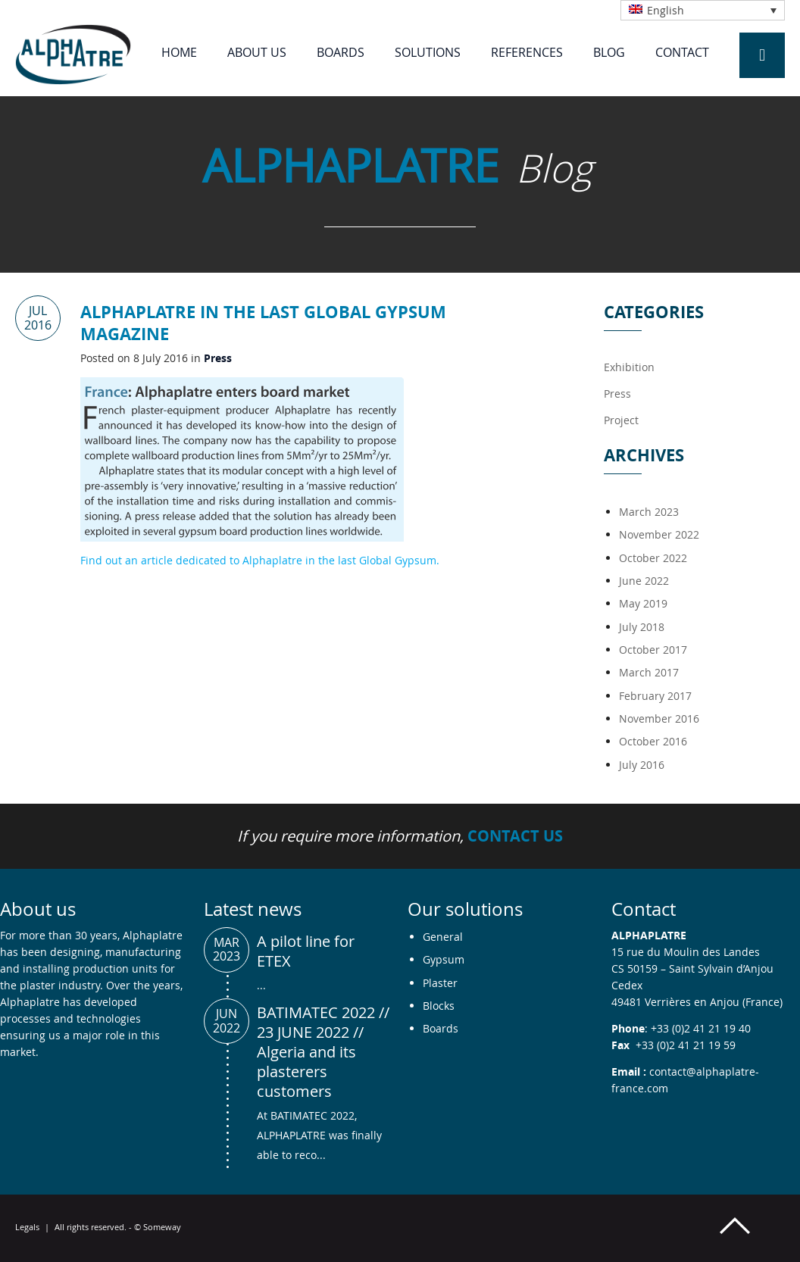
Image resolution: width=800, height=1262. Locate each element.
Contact (682, 52)
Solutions (428, 52)
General (443, 936)
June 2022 (644, 580)
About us (256, 52)
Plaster (440, 983)
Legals (27, 1226)
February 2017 (655, 696)
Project (621, 420)
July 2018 (641, 627)
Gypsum (443, 959)
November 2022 (659, 534)
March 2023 (649, 511)
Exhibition (629, 367)
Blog (609, 52)
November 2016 (659, 718)
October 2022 (653, 558)
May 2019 (643, 603)
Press (218, 358)
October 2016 (653, 741)
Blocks (439, 1005)
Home (179, 52)
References (527, 52)
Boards (340, 52)
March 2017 (649, 672)
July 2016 (641, 765)
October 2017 (653, 649)
